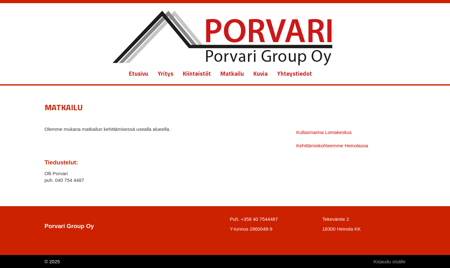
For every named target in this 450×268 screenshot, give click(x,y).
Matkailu (232, 73)
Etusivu (138, 73)
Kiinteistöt (197, 73)
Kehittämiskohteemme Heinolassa (332, 145)
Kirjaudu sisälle (390, 261)
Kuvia (260, 73)
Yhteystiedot (294, 73)
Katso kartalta (337, 239)
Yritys (165, 73)
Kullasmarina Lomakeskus (324, 132)
